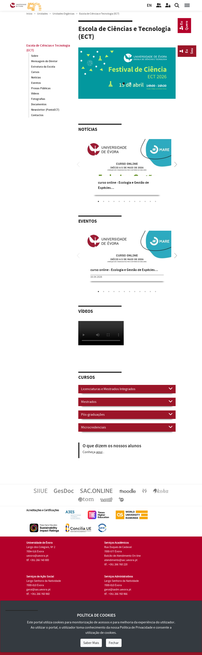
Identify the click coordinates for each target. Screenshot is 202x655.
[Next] (175, 163)
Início (29, 13)
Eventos (36, 83)
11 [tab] (150, 201)
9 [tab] (140, 201)
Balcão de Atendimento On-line (122, 556)
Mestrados (127, 401)
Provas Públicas (41, 88)
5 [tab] (119, 201)
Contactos (37, 115)
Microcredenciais (127, 426)
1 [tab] (124, 83)
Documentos (38, 105)
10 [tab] (145, 201)
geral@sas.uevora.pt (38, 589)
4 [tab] (114, 201)
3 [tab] (109, 201)
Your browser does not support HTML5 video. (101, 333)
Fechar (114, 643)
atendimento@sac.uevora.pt (120, 560)
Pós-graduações (127, 414)
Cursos (35, 72)
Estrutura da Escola (43, 67)
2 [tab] (130, 83)
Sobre (34, 56)
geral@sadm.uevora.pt (117, 589)
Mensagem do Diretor (44, 61)
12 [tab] (155, 201)
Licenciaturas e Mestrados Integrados (127, 388)
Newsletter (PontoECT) (45, 110)
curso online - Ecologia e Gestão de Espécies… (124, 270)
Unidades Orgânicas (63, 13)
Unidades (42, 13)
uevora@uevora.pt (37, 556)
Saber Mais (91, 643)
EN (149, 5)
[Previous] (78, 163)
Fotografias (38, 99)
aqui (99, 451)
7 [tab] (129, 201)
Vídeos (35, 94)
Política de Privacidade (136, 627)
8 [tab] (135, 201)
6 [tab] (124, 201)
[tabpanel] (127, 170)
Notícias (36, 77)
